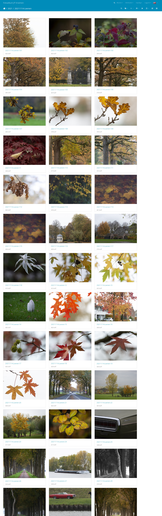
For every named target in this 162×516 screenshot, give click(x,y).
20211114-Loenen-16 (132, 221)
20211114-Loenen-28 (132, 326)
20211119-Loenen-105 (13, 431)
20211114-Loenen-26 (53, 326)
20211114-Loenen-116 (13, 186)
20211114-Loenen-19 (92, 256)
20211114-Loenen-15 (92, 221)
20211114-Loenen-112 (13, 151)
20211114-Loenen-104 (132, 46)
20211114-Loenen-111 (132, 116)
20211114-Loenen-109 (13, 116)
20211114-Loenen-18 (53, 256)
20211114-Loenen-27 (92, 326)
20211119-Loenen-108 (132, 431)
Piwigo (84, 512)
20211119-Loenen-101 (13, 396)
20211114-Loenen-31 (92, 361)
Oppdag (138, 3)
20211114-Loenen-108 (132, 81)
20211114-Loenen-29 (13, 361)
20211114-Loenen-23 (92, 291)
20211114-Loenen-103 (93, 46)
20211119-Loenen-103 (93, 396)
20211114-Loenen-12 (132, 186)
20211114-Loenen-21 (13, 291)
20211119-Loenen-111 (93, 467)
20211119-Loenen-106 (53, 431)
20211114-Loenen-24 (132, 291)
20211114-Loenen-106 (53, 81)
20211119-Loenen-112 (132, 467)
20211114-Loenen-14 (53, 221)
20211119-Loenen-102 (53, 396)
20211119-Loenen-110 (53, 466)
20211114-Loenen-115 (132, 151)
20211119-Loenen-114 (53, 502)
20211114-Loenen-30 (53, 362)
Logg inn (147, 3)
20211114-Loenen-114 (93, 151)
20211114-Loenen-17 (13, 256)
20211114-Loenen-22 (53, 291)
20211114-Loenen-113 (53, 151)
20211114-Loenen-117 (53, 186)
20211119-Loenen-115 (93, 502)
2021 (10, 8)
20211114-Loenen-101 (13, 46)
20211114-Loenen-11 (53, 116)
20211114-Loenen (23, 8)
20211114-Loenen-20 (132, 256)
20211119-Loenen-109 (13, 467)
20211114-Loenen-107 (93, 81)
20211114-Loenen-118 (93, 186)
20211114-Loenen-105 (13, 81)
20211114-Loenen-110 (93, 116)
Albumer (119, 3)
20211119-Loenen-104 (132, 396)
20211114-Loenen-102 (53, 46)
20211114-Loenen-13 (13, 221)
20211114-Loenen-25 (13, 326)
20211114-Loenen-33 (132, 361)
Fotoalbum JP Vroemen (13, 2)
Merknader (128, 3)
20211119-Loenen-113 (13, 502)
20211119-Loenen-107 (93, 431)
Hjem (4, 8)
